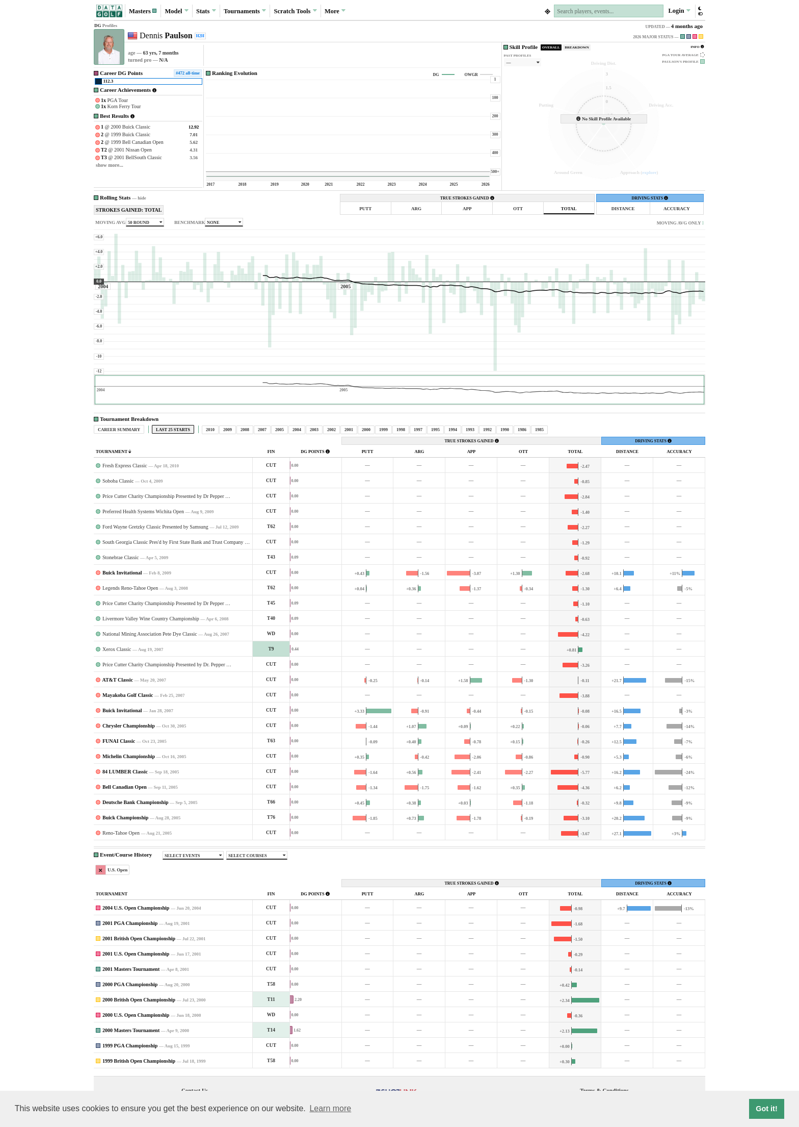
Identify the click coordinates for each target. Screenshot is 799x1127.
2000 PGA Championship (129, 984)
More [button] (335, 10)
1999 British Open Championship (138, 1061)
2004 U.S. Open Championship (135, 908)
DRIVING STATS (649, 198)
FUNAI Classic (118, 741)
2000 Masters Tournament (130, 1030)
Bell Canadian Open (124, 787)
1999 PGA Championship (129, 1045)
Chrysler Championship (128, 726)
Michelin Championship (128, 756)
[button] (143, 11)
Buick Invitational (122, 572)
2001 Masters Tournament (130, 969)
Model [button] (176, 10)
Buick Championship (125, 817)
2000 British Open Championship (138, 1000)
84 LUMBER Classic (125, 771)
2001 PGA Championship (129, 923)
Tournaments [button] (245, 10)
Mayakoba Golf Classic (127, 695)
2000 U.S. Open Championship (135, 1015)
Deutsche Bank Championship (135, 802)
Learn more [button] (330, 1108)
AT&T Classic (117, 680)
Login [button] (679, 10)
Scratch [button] (295, 11)
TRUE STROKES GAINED (467, 198)
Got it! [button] (766, 1109)
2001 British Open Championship (138, 938)
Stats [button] (206, 10)
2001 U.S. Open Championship (135, 954)
